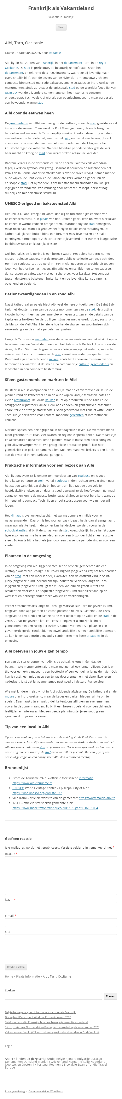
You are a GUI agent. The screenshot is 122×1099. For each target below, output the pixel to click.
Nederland (98, 1062)
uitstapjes (93, 636)
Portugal (42, 1064)
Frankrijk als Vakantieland (61, 8)
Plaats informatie (28, 976)
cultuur (84, 364)
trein (41, 481)
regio (102, 63)
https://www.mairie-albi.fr (97, 798)
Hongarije (75, 1062)
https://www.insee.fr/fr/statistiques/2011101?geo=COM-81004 (55, 808)
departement (73, 63)
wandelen (41, 339)
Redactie (55, 53)
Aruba (51, 1059)
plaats (44, 219)
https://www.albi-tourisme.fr (32, 783)
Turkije (93, 1064)
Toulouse (84, 476)
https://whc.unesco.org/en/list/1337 (37, 793)
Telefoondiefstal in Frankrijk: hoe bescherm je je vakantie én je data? (46, 1022)
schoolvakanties (16, 530)
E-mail (10, 916)
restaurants (22, 400)
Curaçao (96, 1059)
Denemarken (14, 1062)
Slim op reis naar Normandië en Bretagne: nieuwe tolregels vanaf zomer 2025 (52, 1027)
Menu (61, 27)
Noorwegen (13, 1064)
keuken (50, 400)
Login (8, 1046)
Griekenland (59, 1062)
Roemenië (56, 1064)
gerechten (77, 415)
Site (7, 932)
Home (9, 976)
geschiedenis (19, 123)
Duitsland (30, 1062)
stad (27, 68)
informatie (86, 778)
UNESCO (11, 93)
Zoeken (10, 990)
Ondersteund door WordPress (46, 1091)
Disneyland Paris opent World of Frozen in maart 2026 (38, 1017)
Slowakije (70, 1064)
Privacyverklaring (15, 1091)
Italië (86, 1062)
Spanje (82, 1064)
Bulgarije (83, 1059)
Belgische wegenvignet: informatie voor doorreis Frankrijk (40, 1012)
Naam (10, 899)
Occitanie (11, 68)
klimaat (16, 515)
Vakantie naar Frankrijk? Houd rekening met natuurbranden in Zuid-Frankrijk (52, 1032)
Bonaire (71, 1059)
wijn (67, 138)
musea (53, 359)
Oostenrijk (29, 1064)
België (60, 1059)
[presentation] (36, 953)
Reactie (11, 854)
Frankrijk (47, 63)
